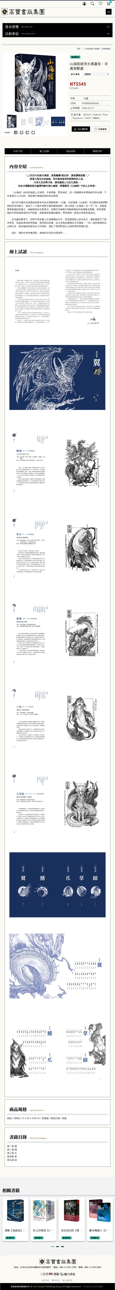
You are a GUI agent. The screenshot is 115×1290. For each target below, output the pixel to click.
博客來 (96, 118)
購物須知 (56, 1280)
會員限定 (75, 57)
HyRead (97, 114)
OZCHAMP (98, 1286)
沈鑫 (86, 98)
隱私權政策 (67, 1280)
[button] (29, 108)
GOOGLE (87, 114)
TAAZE (87, 118)
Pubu (105, 114)
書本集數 (75, 74)
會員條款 (45, 1280)
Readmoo (77, 118)
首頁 (78, 49)
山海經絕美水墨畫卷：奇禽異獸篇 (97, 49)
